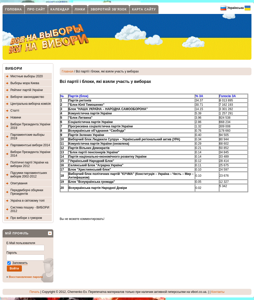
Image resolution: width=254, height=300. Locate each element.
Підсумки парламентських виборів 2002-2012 (28, 174)
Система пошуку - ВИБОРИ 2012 (29, 209)
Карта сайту (144, 9)
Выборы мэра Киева (24, 83)
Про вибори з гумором (26, 218)
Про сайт (36, 9)
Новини (15, 117)
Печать (34, 292)
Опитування (18, 183)
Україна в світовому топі (27, 200)
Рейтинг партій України (26, 90)
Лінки (80, 9)
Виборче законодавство (27, 97)
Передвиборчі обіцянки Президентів (26, 192)
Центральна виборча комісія (30, 104)
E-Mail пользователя (21, 243)
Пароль (12, 252)
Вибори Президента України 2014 (30, 153)
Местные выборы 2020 (26, 76)
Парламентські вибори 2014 (30, 145)
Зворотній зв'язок (108, 9)
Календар (60, 9)
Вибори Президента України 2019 (30, 126)
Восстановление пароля (26, 276)
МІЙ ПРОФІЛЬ (17, 233)
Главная (67, 71)
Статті (14, 110)
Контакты (218, 292)
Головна (13, 9)
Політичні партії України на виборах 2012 (29, 164)
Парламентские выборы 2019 (27, 136)
